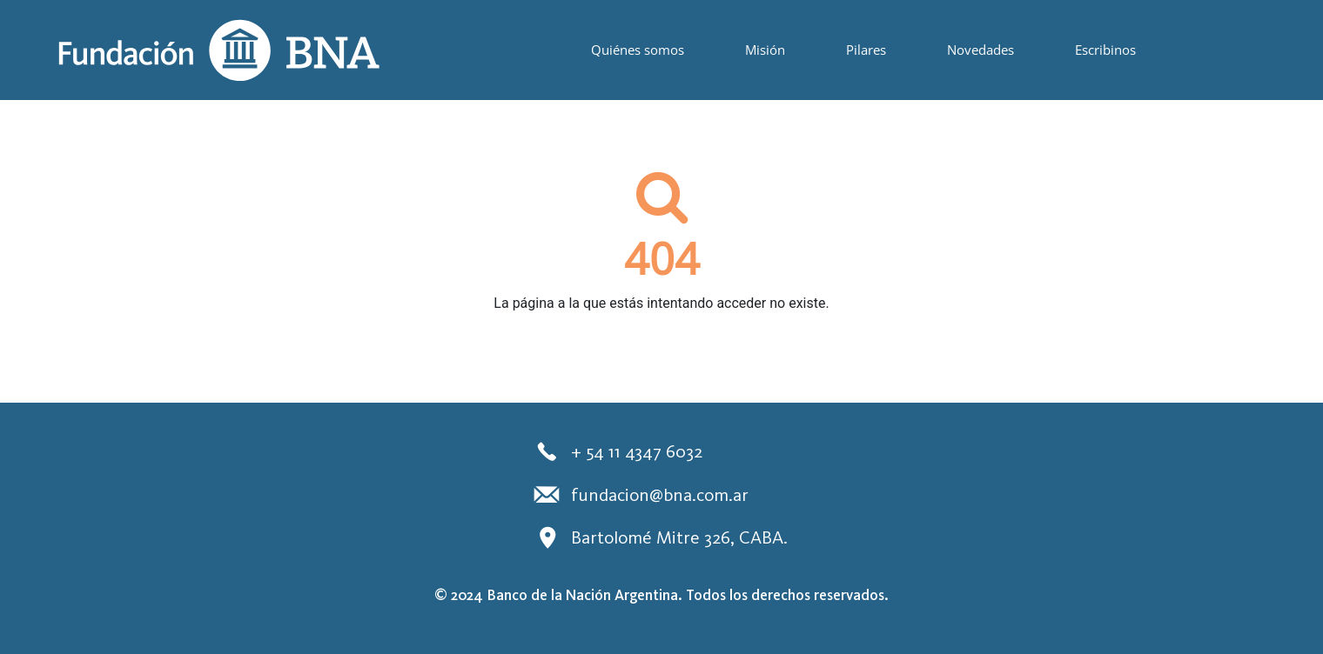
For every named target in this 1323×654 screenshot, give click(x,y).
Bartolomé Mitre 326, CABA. (659, 537)
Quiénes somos (637, 49)
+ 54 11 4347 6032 (616, 451)
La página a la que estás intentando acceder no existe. (661, 303)
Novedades (980, 49)
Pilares (866, 49)
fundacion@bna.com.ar (640, 494)
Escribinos (1105, 49)
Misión (765, 49)
